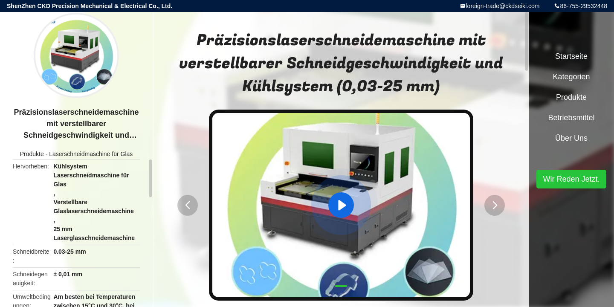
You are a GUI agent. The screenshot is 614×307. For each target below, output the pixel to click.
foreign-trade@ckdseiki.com (503, 6)
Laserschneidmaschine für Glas (91, 154)
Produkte (32, 154)
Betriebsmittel (571, 117)
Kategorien (571, 76)
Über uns (571, 138)
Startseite (571, 56)
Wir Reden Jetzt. (571, 179)
